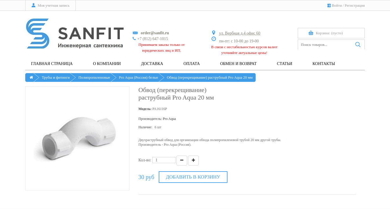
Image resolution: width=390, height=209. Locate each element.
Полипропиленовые (94, 77)
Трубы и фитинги (56, 77)
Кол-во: (144, 160)
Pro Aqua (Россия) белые (138, 77)
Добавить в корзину (193, 177)
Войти (337, 5)
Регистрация (355, 5)
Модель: (144, 109)
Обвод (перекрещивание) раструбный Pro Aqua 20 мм (210, 77)
